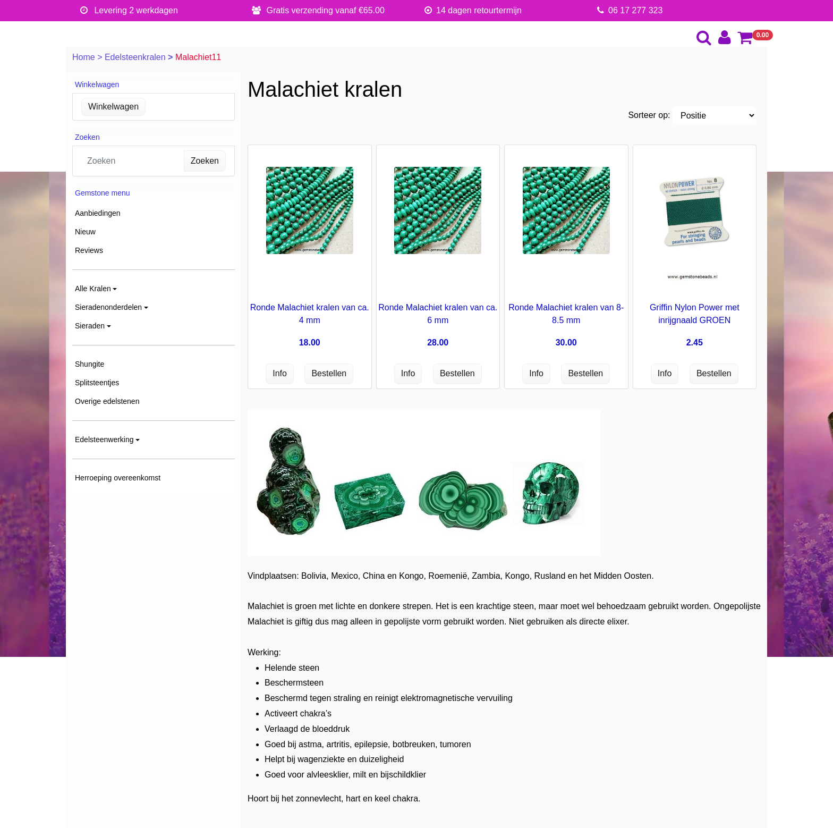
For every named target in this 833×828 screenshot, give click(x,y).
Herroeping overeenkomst (117, 478)
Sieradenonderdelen (108, 307)
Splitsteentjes (97, 382)
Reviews (89, 250)
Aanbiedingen (98, 213)
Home (84, 57)
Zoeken (205, 160)
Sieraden (90, 326)
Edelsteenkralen (136, 57)
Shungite (89, 364)
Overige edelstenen (107, 401)
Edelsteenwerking (104, 439)
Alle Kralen (93, 288)
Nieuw (85, 231)
